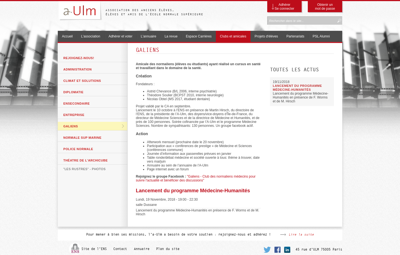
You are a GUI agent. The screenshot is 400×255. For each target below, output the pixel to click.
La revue (171, 36)
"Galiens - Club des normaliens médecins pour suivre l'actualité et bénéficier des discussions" (196, 178)
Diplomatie (73, 92)
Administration (77, 69)
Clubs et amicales (233, 36)
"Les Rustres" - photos (84, 169)
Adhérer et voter (120, 36)
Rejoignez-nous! (78, 58)
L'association (90, 36)
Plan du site (167, 249)
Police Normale (78, 149)
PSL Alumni (321, 36)
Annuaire (141, 249)
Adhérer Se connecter (284, 7)
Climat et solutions (82, 80)
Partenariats (295, 36)
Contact (120, 249)
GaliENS (70, 126)
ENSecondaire (76, 103)
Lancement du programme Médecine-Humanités (193, 190)
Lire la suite (301, 234)
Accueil (67, 36)
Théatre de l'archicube (85, 160)
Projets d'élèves (266, 36)
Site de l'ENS (94, 249)
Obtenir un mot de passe (325, 7)
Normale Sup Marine (82, 137)
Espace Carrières (199, 36)
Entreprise (73, 115)
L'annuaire (148, 36)
